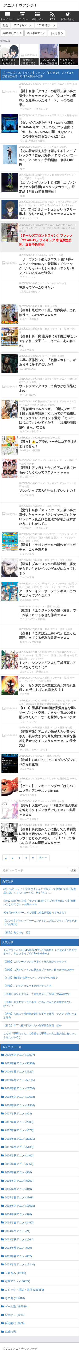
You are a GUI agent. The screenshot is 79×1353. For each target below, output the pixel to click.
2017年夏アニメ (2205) (19, 1122)
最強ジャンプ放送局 (30, 642)
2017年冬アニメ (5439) (19, 1147)
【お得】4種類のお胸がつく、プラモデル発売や (30, 977)
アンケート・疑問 (47, 83)
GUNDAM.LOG (28, 368)
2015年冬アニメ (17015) (20, 1205)
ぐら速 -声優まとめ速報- (32, 140)
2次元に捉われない (30, 291)
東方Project (44, 437)
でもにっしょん (28, 277)
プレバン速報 (27, 494)
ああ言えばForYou (29, 599)
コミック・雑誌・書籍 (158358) (24, 1289)
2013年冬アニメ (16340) (20, 1264)
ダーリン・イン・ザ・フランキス (57, 587)
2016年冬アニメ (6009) (19, 1180)
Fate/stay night (45, 255)
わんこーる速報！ (29, 319)
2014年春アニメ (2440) (19, 1222)
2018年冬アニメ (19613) (20, 1096)
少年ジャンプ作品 (47, 534)
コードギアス (40, 205)
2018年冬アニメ (46, 583)
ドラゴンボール (65, 534)
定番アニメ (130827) (17, 1281)
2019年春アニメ (46, 25)
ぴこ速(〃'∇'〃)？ (29, 476)
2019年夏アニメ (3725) (19, 1071)
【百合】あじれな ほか (17, 932)
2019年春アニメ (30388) (20, 1063)
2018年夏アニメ (46, 202)
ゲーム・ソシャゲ (47, 283)
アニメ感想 (43, 677)
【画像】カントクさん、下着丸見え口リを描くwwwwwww (36, 994)
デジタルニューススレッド (34, 109)
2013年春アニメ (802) (18, 1256)
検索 (73, 870)
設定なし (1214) (14, 1315)
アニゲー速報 (27, 349)
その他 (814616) (15, 1298)
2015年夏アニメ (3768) (19, 1197)
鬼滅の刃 (10, 1331)
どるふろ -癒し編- (56, 228)
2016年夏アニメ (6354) (19, 1164)
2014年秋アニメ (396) (18, 1214)
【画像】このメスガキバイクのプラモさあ (27, 985)
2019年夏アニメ (36, 33)
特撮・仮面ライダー (48, 378)
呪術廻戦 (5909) (14, 1323)
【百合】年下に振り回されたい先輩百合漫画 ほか (32, 1025)
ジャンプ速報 (27, 553)
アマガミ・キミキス (48, 460)
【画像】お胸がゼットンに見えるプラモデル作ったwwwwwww (38, 969)
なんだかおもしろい (30, 431)
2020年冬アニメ (22, 25)
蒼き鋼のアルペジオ (48, 401)
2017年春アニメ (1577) (19, 1130)
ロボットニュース (29, 218)
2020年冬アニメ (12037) (20, 1054)
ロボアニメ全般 (46, 175)
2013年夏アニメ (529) (18, 1247)
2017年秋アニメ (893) (18, 1113)
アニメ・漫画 (64, 83)
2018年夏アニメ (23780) (20, 1088)
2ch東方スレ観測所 (30, 450)
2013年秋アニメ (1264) (19, 1239)
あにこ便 (24, 694)
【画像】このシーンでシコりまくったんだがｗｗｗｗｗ (35, 961)
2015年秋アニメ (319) (18, 1189)
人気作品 (42, 405)
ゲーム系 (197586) (16, 1306)
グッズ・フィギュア (48, 146)
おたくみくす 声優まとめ (34, 671)
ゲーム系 (58, 255)
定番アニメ (30, 178)
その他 (63, 146)
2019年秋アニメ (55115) (20, 1080)
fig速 (22, 169)
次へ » (43, 857)
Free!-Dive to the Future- (60, 205)
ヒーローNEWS (28, 395)
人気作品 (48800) (15, 1273)
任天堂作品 (63, 778)
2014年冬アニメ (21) (17, 1231)
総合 (5, 25)
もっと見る (56, 33)
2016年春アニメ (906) (18, 1172)
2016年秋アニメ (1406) (19, 1155)
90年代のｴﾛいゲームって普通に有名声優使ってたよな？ (35, 912)
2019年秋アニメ (12, 33)
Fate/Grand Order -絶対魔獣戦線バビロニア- (48, 704)
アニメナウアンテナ (20, 5)
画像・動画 (43, 306)
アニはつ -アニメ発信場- (32, 619)
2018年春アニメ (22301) (20, 1138)
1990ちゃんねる (28, 794)
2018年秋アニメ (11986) (20, 1105)
